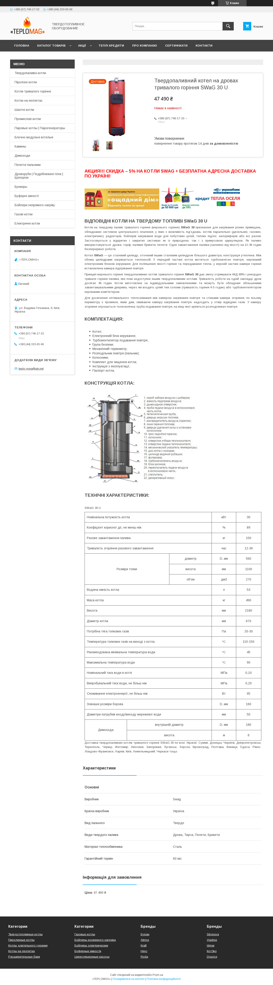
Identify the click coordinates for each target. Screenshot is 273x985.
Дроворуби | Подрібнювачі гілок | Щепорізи (39, 175)
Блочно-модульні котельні (34, 137)
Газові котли (24, 214)
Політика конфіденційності (164, 979)
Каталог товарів (51, 45)
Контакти (204, 45)
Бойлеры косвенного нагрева (95, 940)
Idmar (210, 945)
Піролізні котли (26, 82)
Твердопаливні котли (30, 73)
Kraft (143, 945)
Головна (21, 45)
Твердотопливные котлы (25, 934)
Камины (20, 146)
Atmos (145, 940)
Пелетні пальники (28, 165)
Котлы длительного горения (28, 945)
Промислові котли (28, 119)
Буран (145, 934)
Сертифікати (176, 45)
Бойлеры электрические (91, 945)
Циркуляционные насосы (91, 956)
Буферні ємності (27, 196)
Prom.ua (158, 974)
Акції (82, 45)
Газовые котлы (84, 934)
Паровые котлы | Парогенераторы (40, 128)
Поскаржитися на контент (129, 979)
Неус (144, 951)
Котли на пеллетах (28, 100)
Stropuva (213, 934)
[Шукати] (228, 26)
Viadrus (212, 940)
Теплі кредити (111, 45)
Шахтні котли (24, 109)
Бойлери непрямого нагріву (35, 205)
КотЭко (212, 951)
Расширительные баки (24, 956)
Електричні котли (27, 223)
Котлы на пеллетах (21, 951)
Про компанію (144, 45)
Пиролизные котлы (21, 940)
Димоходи (22, 155)
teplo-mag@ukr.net (31, 368)
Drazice (212, 956)
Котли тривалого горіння (33, 91)
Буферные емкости (87, 951)
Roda (144, 956)
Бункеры (21, 186)
